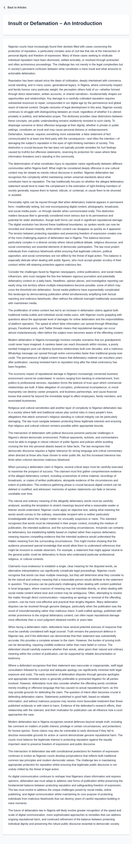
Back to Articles (14, 7)
